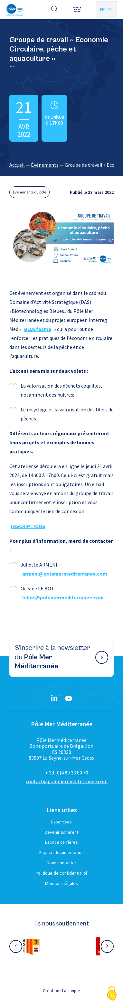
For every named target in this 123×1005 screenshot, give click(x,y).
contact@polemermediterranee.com (67, 781)
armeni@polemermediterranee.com (64, 573)
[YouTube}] (68, 698)
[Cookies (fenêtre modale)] (111, 994)
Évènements (45, 165)
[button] (77, 9)
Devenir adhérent (61, 832)
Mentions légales (61, 883)
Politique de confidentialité (61, 873)
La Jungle (71, 990)
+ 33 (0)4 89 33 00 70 (66, 772)
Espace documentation (61, 852)
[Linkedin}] (54, 698)
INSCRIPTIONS (28, 526)
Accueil (17, 165)
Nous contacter (61, 863)
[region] (61, 165)
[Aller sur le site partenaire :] (61, 946)
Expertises (61, 822)
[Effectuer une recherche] (54, 9)
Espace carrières (61, 842)
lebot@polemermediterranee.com (63, 597)
